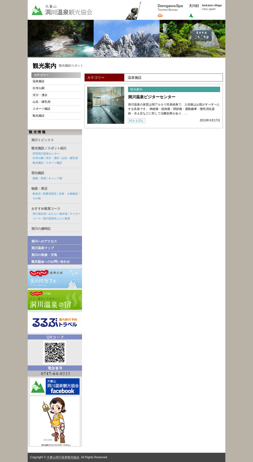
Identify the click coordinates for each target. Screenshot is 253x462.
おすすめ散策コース (45, 208)
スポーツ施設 (41, 108)
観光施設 (38, 115)
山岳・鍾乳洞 (41, 101)
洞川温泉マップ (42, 248)
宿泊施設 (37, 173)
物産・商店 (39, 188)
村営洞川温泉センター (46, 153)
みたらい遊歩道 (57, 213)
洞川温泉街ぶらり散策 (56, 218)
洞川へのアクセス (44, 241)
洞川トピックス (42, 140)
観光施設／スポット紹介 (49, 148)
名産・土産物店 (68, 193)
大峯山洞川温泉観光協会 (63, 457)
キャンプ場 (55, 178)
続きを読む (136, 120)
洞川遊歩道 (39, 213)
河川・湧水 (40, 95)
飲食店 (37, 193)
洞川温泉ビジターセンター (151, 97)
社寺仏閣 (38, 88)
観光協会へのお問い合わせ (50, 261)
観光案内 (44, 65)
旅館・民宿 (39, 178)
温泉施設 (38, 81)
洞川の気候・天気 (44, 255)
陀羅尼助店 (50, 193)
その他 (37, 198)
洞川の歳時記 (41, 229)
